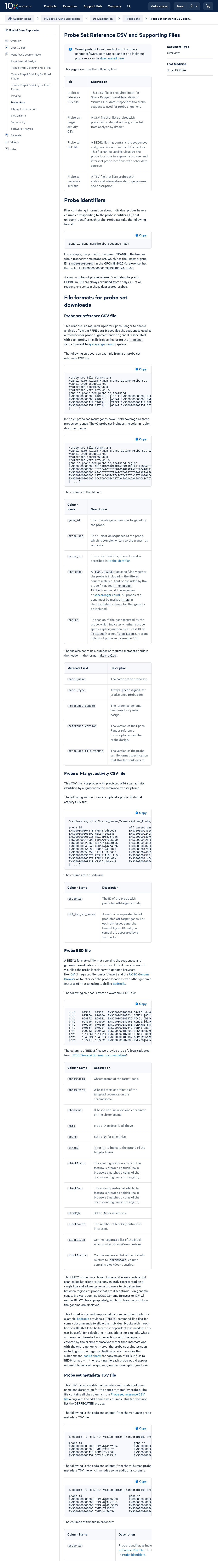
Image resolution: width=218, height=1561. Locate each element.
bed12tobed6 (92, 1355)
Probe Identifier (119, 560)
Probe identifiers (133, 1554)
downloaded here (112, 58)
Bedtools (119, 983)
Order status (159, 6)
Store (180, 6)
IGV (72, 974)
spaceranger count (102, 344)
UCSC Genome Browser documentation (99, 1055)
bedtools (83, 1318)
